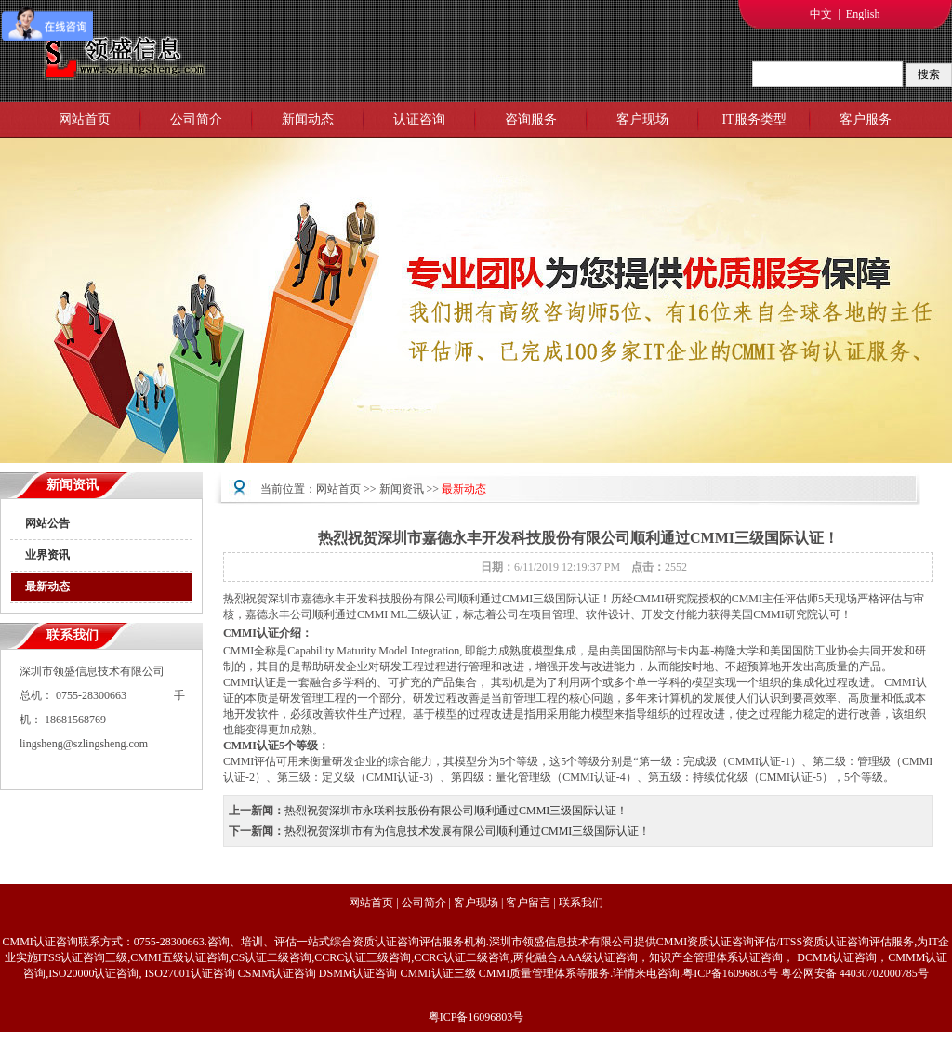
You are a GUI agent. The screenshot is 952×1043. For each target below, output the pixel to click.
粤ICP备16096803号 (476, 1016)
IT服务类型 (753, 119)
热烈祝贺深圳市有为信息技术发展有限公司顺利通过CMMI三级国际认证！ (467, 831)
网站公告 (47, 523)
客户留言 (528, 902)
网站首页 (85, 119)
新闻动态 (308, 119)
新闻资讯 (401, 488)
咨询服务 (531, 119)
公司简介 (196, 119)
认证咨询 (419, 119)
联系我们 (581, 902)
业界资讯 (47, 554)
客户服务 (866, 119)
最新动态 (47, 586)
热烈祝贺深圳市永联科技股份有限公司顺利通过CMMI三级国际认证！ (456, 810)
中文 (821, 13)
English (863, 13)
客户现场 (642, 119)
